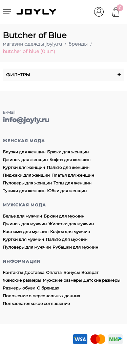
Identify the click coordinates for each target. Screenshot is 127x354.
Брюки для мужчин (64, 216)
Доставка (34, 272)
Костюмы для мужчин (25, 231)
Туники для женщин (24, 190)
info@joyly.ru (26, 120)
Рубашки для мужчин (75, 247)
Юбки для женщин (67, 190)
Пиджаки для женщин (26, 175)
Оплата (54, 272)
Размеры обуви (19, 287)
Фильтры (63, 75)
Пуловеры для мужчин (27, 247)
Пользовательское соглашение (36, 303)
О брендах (48, 287)
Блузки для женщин (24, 151)
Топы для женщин (72, 182)
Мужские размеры (62, 280)
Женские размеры (22, 280)
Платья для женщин (72, 175)
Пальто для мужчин (66, 239)
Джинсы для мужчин (25, 223)
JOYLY (37, 12)
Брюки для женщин (68, 151)
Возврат (90, 272)
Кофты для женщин (69, 159)
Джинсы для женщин (25, 159)
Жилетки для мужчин (71, 223)
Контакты (13, 272)
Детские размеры (101, 280)
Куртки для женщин (24, 167)
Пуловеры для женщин (27, 182)
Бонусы (71, 272)
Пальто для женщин (68, 167)
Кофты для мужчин (70, 231)
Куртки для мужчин (23, 239)
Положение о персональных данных (41, 295)
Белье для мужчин (22, 216)
